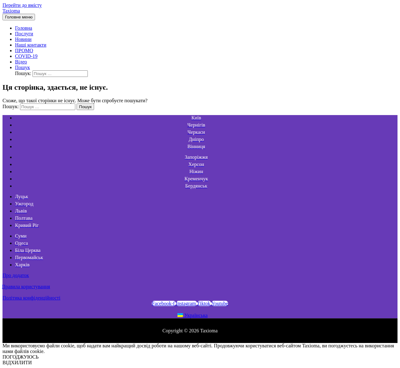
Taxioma (11, 10)
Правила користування (26, 286)
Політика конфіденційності (31, 297)
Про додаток (15, 275)
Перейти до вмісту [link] (22, 5)
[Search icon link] (22, 67)
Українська (193, 315)
